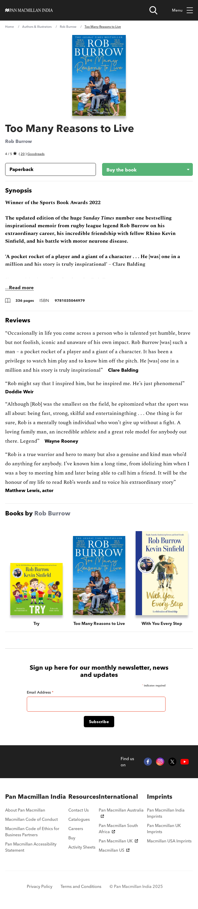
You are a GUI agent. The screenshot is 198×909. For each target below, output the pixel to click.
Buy (71, 837)
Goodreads (36, 154)
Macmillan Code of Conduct (31, 819)
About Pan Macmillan (25, 810)
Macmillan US (114, 850)
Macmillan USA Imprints (169, 840)
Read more (21, 287)
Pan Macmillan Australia (121, 812)
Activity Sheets (81, 847)
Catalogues (79, 819)
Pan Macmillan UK (118, 840)
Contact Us (78, 810)
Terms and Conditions (81, 886)
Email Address (40, 692)
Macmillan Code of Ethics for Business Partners (32, 831)
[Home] (29, 10)
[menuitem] (36, 797)
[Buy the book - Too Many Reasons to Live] (143, 169)
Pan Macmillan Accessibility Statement (30, 847)
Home (9, 27)
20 (23, 154)
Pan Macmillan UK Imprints (164, 828)
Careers (75, 828)
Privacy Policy (39, 886)
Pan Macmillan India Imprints (166, 813)
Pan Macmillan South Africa (118, 828)
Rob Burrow (68, 27)
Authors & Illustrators (37, 27)
